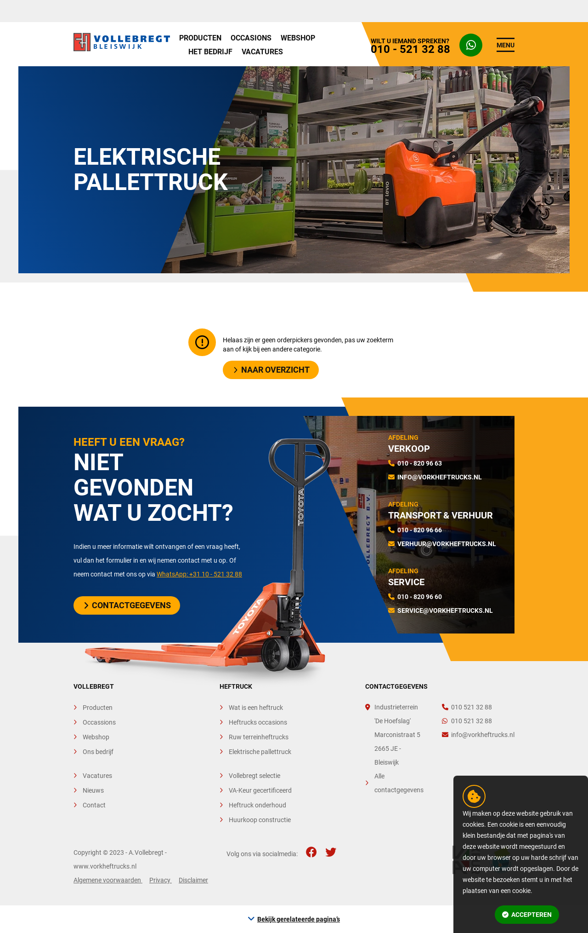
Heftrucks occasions (258, 722)
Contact (94, 805)
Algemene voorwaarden (108, 880)
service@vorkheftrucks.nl (445, 610)
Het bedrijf (210, 51)
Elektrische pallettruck (260, 751)
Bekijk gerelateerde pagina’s (298, 919)
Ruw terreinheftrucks (258, 737)
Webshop (298, 38)
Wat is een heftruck (256, 707)
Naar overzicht (271, 369)
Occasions (251, 38)
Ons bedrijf (98, 751)
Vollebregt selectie (254, 775)
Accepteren (527, 914)
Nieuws (93, 790)
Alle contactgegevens (399, 783)
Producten (200, 38)
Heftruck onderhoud (257, 805)
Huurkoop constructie (260, 820)
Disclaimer (193, 880)
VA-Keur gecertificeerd (260, 790)
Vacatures (262, 51)
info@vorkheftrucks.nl (439, 477)
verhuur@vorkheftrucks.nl (446, 543)
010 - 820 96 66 (419, 530)
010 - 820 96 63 (419, 463)
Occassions (99, 722)
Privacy (160, 880)
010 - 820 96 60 (419, 596)
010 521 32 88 (467, 707)
